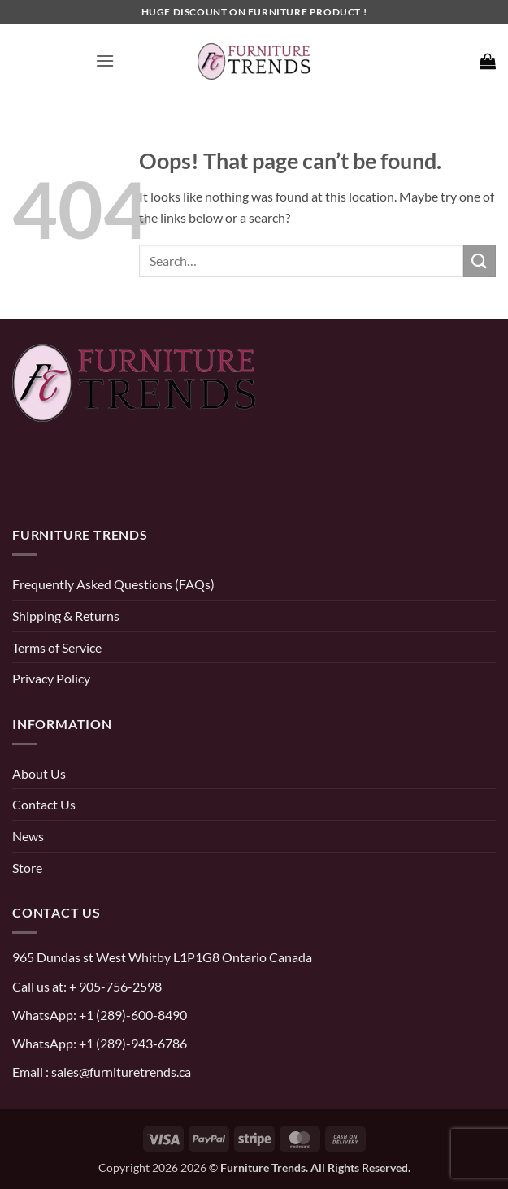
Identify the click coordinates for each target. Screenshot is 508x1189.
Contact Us (44, 804)
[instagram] (63, 479)
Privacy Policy (51, 678)
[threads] (114, 479)
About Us (39, 773)
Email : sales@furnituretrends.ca (101, 1071)
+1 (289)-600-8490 (131, 1014)
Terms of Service (57, 647)
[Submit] (479, 260)
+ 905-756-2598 (114, 986)
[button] (105, 60)
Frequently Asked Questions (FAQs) (113, 584)
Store (27, 867)
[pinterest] (28, 479)
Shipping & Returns (65, 615)
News (28, 836)
